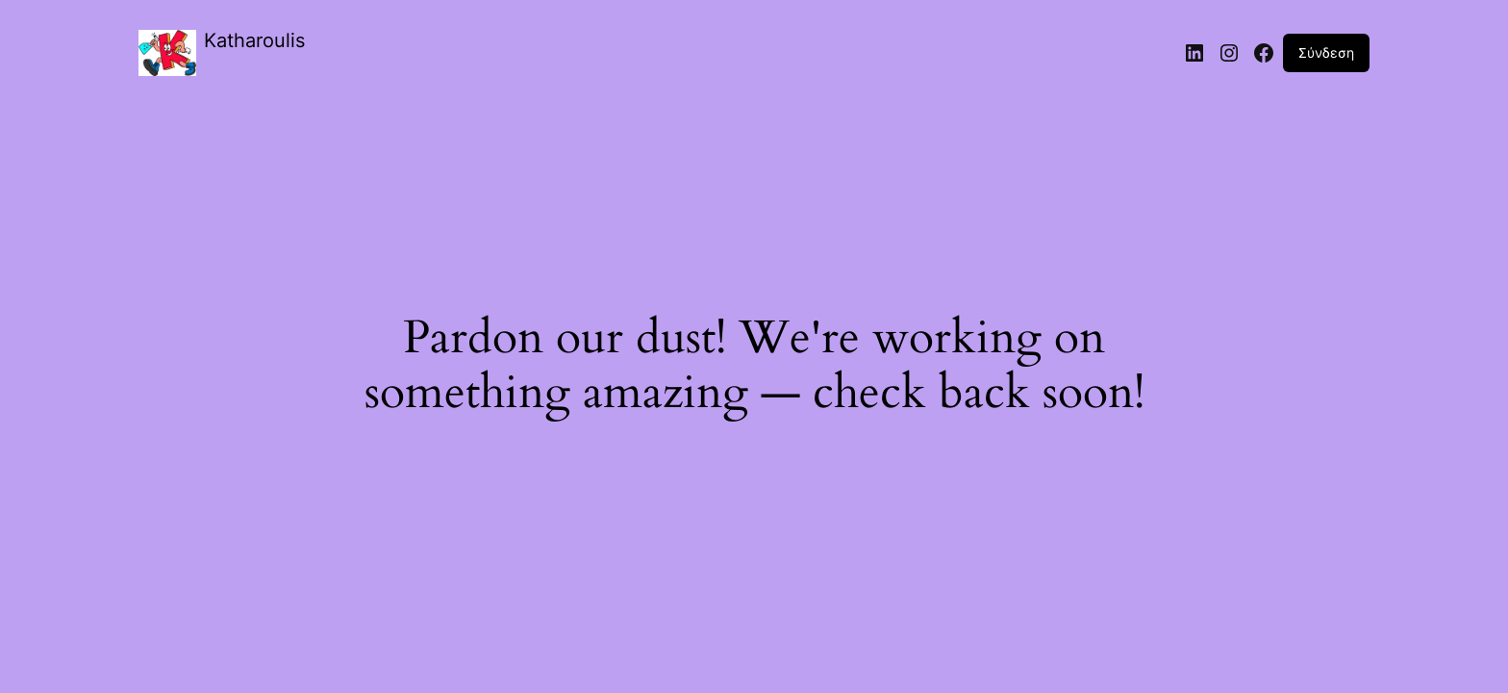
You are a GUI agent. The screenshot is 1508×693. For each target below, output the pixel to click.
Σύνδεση (1326, 52)
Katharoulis (254, 40)
